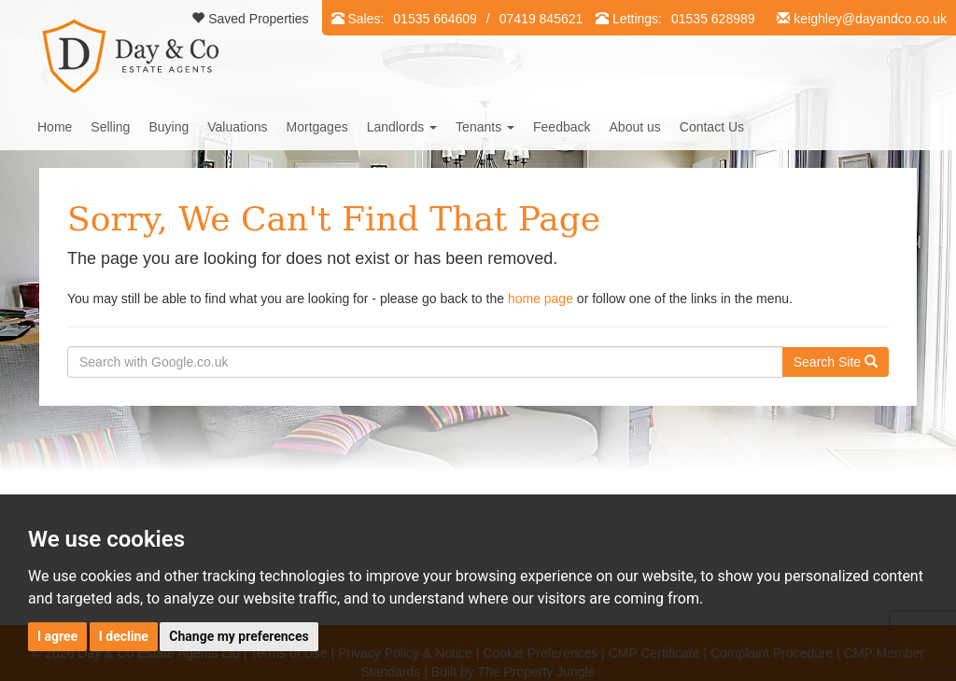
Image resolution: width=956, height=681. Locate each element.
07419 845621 (541, 18)
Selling (110, 126)
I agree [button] (57, 636)
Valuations (237, 126)
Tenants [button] (485, 126)
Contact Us (712, 126)
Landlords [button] (402, 126)
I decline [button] (123, 636)
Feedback (561, 126)
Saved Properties (249, 18)
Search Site (836, 361)
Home (54, 126)
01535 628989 (713, 18)
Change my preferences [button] (238, 636)
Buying (168, 126)
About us (635, 126)
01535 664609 (435, 18)
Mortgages (317, 126)
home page (540, 298)
